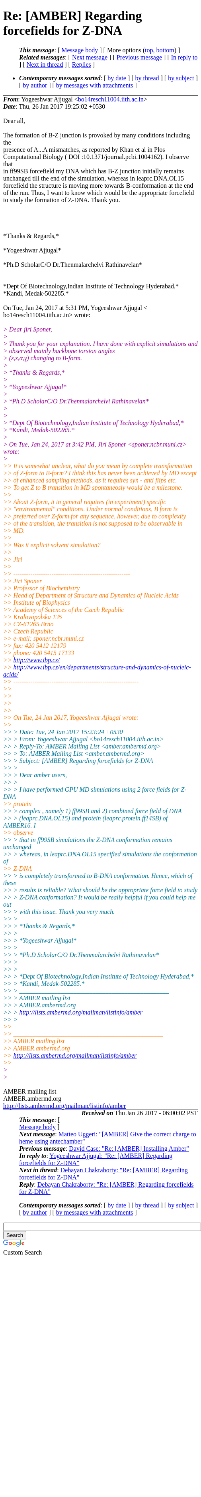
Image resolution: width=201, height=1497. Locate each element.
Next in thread (45, 64)
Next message (89, 57)
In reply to (184, 57)
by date (116, 78)
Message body (79, 50)
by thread (147, 78)
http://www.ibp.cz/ (37, 660)
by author (35, 85)
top (149, 50)
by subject (181, 78)
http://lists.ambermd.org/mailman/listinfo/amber (80, 1012)
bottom (165, 50)
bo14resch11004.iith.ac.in (111, 99)
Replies (81, 64)
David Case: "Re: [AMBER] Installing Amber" (129, 1148)
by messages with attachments (94, 85)
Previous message (139, 57)
